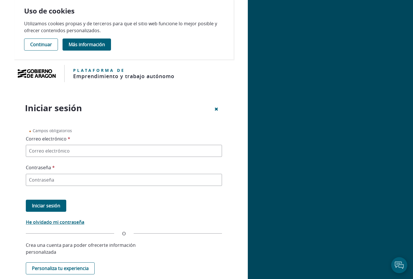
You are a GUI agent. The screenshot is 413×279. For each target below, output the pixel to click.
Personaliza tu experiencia (60, 268)
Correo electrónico (49, 138)
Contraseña (42, 167)
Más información (87, 44)
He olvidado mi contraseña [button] (55, 222)
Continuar (41, 44)
